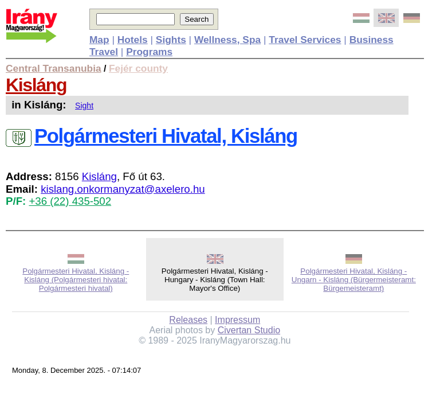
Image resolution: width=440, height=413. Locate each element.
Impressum (237, 320)
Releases (188, 320)
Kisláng (36, 85)
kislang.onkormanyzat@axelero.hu (123, 189)
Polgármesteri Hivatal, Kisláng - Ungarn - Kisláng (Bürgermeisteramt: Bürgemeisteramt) (354, 280)
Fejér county (138, 68)
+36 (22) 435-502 (70, 201)
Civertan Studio (249, 330)
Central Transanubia (53, 68)
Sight (84, 105)
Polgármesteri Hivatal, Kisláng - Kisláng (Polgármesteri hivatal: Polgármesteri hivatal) (75, 280)
